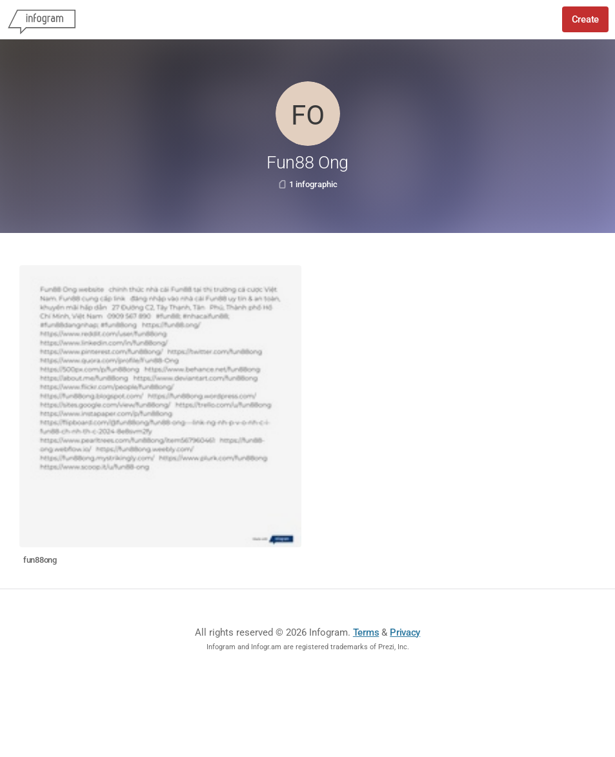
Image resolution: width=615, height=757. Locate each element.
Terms (366, 632)
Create (585, 19)
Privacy (405, 632)
